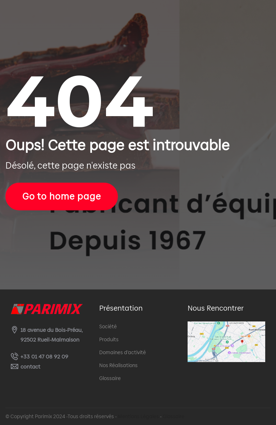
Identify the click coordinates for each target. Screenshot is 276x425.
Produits (109, 339)
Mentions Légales (138, 416)
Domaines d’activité (122, 352)
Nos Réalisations (118, 365)
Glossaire (110, 378)
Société (108, 326)
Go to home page (61, 196)
